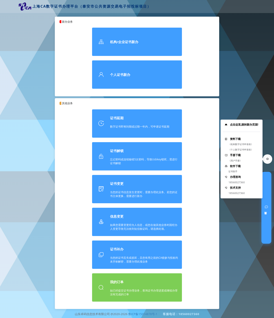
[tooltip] (242, 158)
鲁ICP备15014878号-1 (142, 314)
